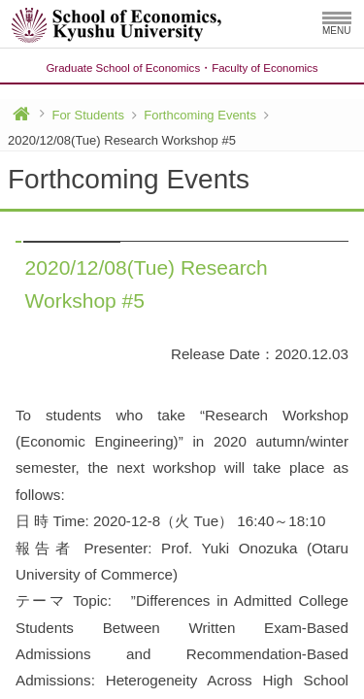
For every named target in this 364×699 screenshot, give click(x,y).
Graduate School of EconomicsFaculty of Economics (181, 68)
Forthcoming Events (200, 115)
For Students (87, 115)
